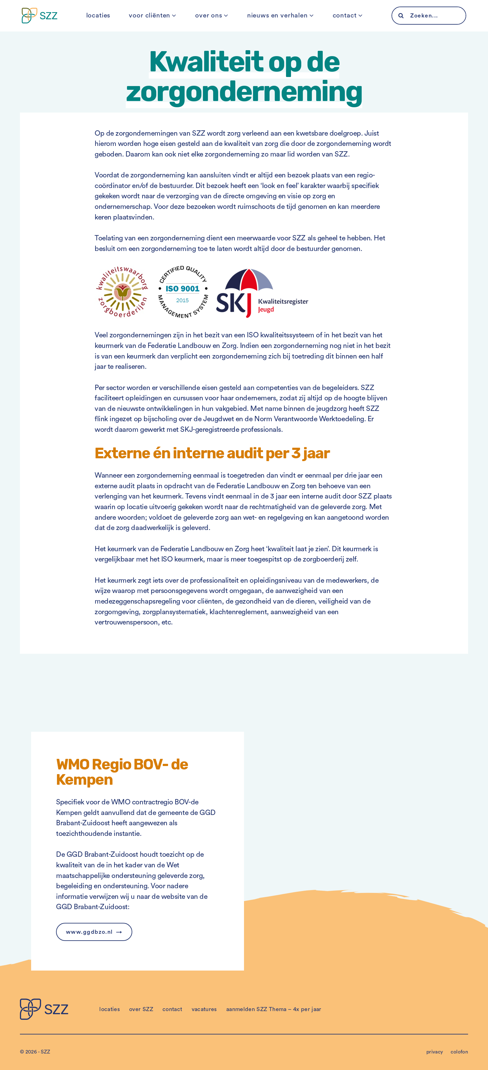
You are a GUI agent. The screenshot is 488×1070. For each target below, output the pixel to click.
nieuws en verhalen (277, 15)
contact (345, 15)
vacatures (204, 1009)
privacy (434, 1051)
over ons (208, 15)
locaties (98, 15)
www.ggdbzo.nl (89, 932)
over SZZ (141, 1009)
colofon (459, 1051)
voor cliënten (149, 15)
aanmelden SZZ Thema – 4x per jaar (273, 1009)
